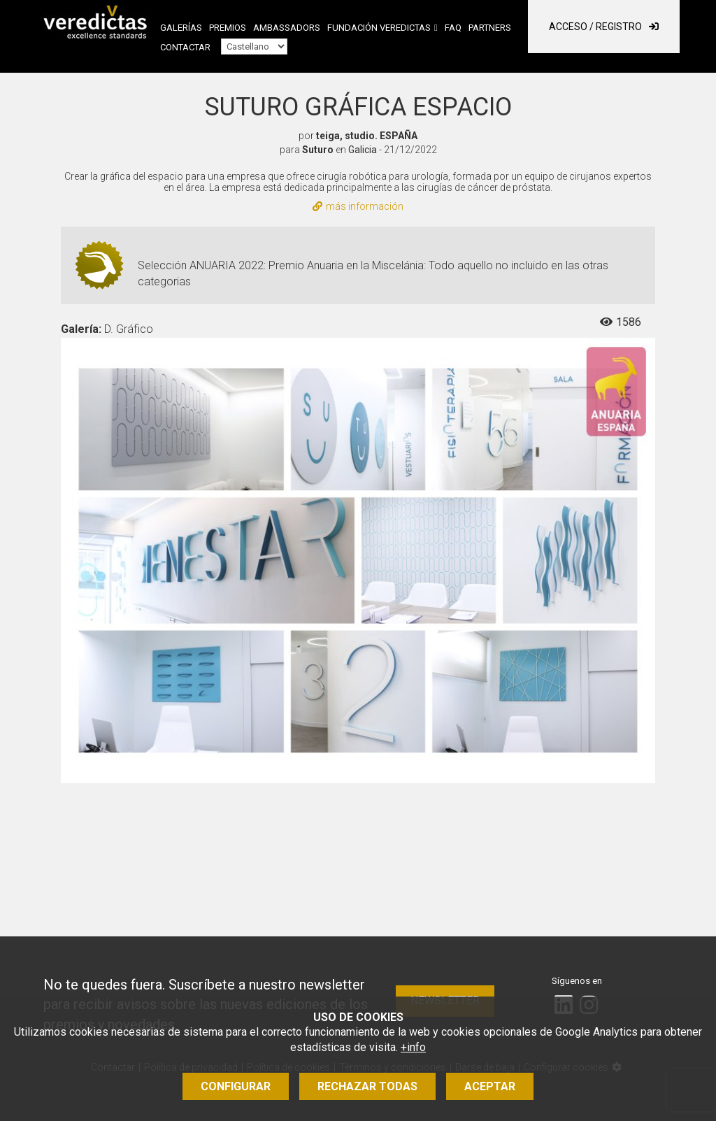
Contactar (185, 47)
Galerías (181, 27)
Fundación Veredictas (379, 27)
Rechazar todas (367, 1086)
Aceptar (489, 1086)
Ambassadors (286, 27)
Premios (227, 27)
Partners (489, 27)
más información (358, 206)
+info (413, 1047)
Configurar (236, 1086)
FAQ (453, 27)
